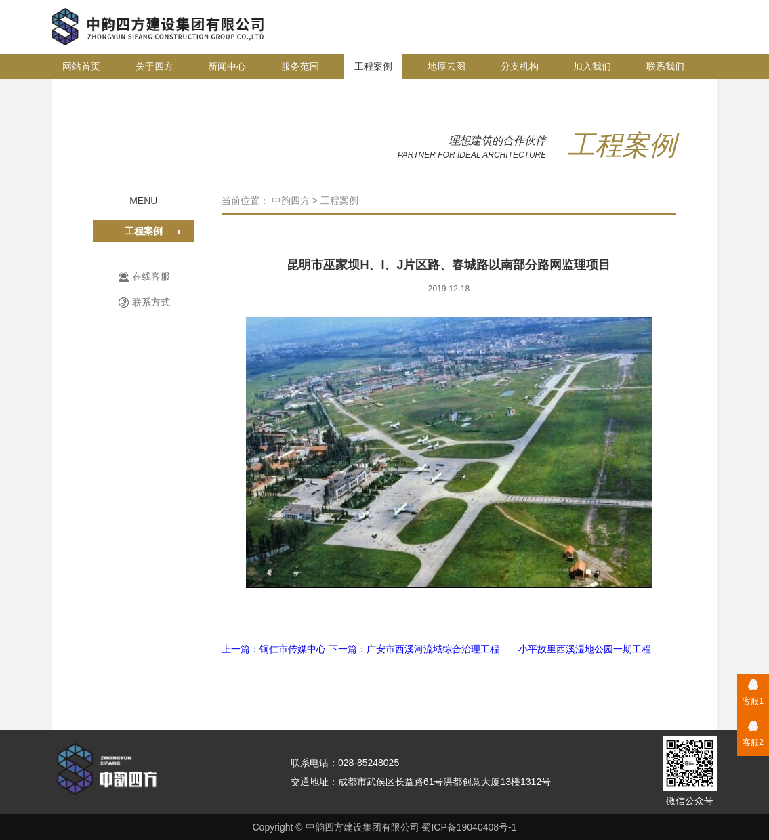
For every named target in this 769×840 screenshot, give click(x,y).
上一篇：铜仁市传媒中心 (275, 649)
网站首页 (81, 66)
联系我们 (665, 66)
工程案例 (373, 66)
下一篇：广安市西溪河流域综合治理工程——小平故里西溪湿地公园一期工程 (490, 649)
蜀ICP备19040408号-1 (468, 827)
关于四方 (154, 66)
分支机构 (520, 66)
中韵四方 (291, 200)
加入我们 (592, 66)
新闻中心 (227, 66)
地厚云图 (446, 66)
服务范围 (300, 66)
